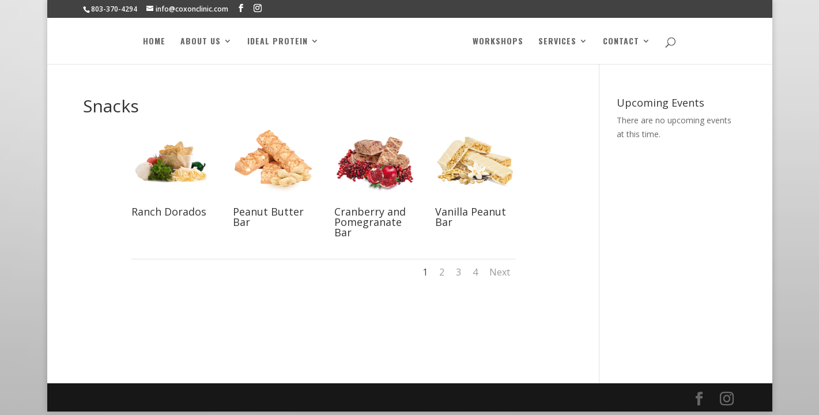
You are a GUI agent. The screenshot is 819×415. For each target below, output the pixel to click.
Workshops (498, 42)
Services (557, 42)
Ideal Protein (277, 42)
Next (499, 272)
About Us (200, 42)
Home (154, 42)
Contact (621, 42)
